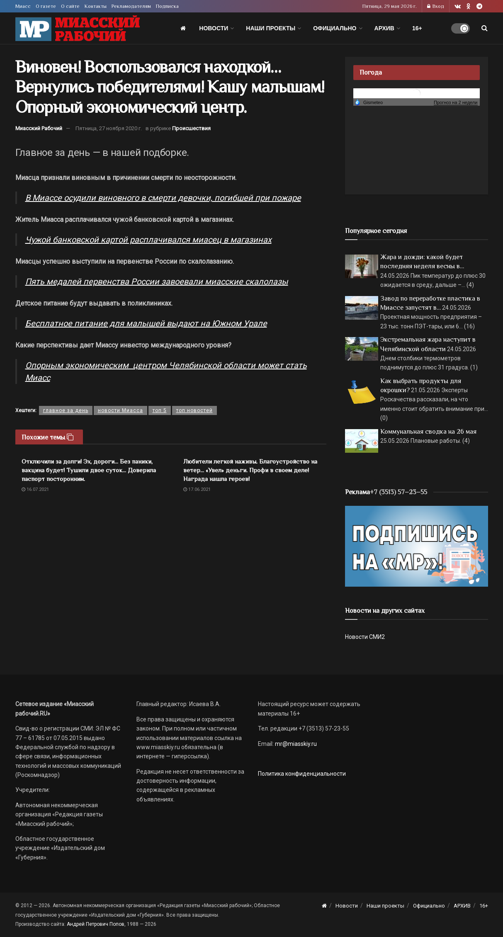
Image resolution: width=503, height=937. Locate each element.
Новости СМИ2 (365, 637)
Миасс (23, 6)
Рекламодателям (131, 6)
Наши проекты (270, 28)
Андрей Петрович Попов (95, 924)
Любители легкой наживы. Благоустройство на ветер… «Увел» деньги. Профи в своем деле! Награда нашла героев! (250, 470)
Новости (213, 28)
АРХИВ (384, 28)
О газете (46, 6)
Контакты (96, 6)
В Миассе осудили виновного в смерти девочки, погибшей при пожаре (163, 198)
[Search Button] (484, 28)
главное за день (65, 410)
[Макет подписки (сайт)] (416, 545)
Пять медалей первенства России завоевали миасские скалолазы (156, 281)
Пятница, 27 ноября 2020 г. (108, 128)
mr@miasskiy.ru (295, 743)
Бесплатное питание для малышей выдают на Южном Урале (146, 323)
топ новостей (194, 410)
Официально (334, 28)
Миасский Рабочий (38, 128)
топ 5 (160, 410)
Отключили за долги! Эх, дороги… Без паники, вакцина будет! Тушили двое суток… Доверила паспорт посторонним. (89, 470)
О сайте (70, 6)
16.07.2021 (35, 489)
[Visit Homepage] (77, 28)
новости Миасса (120, 410)
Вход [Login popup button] (435, 6)
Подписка (167, 6)
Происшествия (191, 128)
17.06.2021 (197, 489)
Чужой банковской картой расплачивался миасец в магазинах (148, 240)
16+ (417, 28)
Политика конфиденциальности (302, 773)
